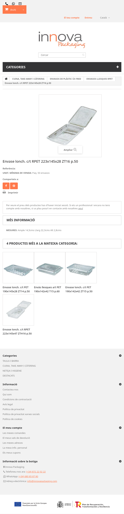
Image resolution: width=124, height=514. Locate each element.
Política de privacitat (13, 409)
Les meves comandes (14, 433)
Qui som (7, 394)
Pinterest (14, 186)
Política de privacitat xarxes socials (21, 414)
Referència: (9, 168)
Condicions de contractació (17, 399)
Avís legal (8, 404)
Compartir (6, 186)
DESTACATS (9, 375)
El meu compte (12, 428)
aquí (80, 208)
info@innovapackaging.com (42, 481)
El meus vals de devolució (16, 438)
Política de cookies (12, 419)
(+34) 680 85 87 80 (28, 476)
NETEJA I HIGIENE (12, 370)
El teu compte (71, 17)
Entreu (88, 17)
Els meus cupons (12, 452)
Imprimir (13, 192)
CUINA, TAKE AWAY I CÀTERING (19, 366)
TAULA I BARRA (11, 361)
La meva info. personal (15, 447)
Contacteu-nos (10, 389)
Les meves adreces (13, 443)
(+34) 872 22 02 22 (36, 471)
